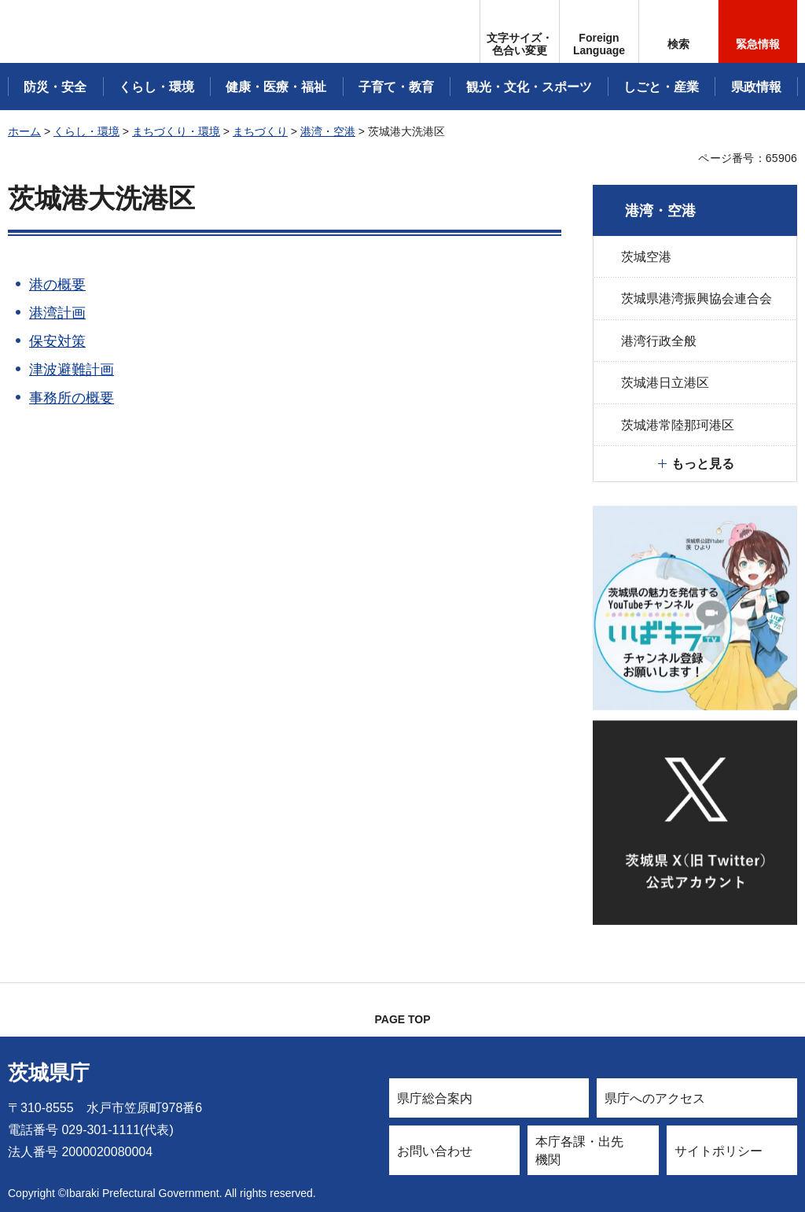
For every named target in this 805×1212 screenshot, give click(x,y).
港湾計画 (57, 313)
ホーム (24, 131)
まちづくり (260, 131)
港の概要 (57, 285)
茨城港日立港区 (665, 382)
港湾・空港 (327, 131)
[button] (599, 31)
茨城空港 (646, 256)
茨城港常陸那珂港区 (677, 425)
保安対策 (57, 341)
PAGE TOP (402, 1019)
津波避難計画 (71, 370)
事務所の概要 (71, 398)
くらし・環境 (86, 131)
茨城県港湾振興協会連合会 (696, 298)
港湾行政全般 (659, 341)
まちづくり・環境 (176, 131)
